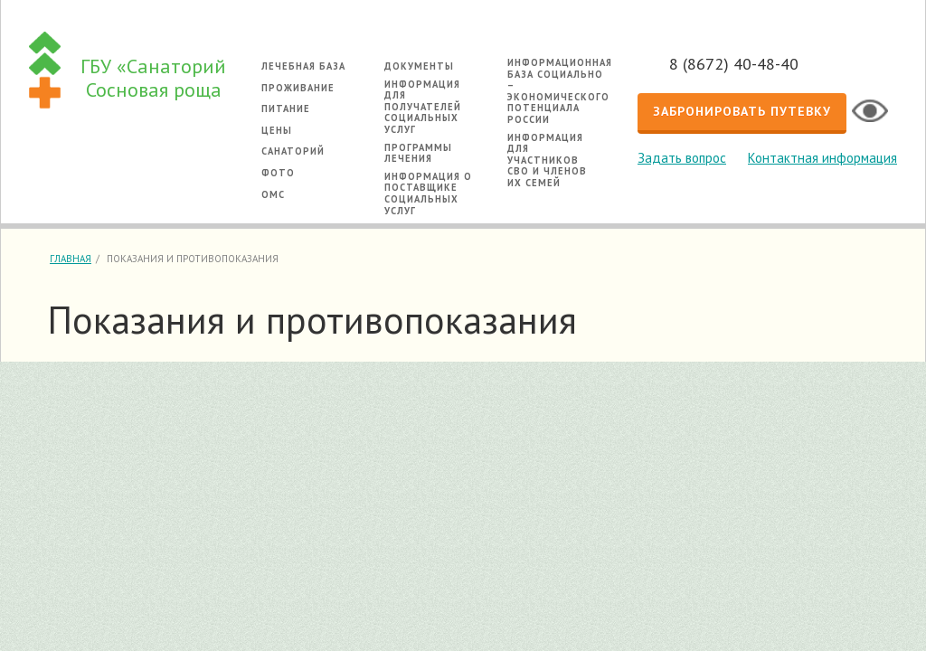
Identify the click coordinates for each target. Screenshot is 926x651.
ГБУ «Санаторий (153, 78)
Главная (70, 258)
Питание (285, 108)
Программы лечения (418, 153)
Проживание (298, 87)
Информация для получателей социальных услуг (422, 107)
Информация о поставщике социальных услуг (428, 193)
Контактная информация (822, 157)
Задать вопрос (682, 157)
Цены (276, 130)
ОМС (273, 194)
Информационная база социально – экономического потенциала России (559, 91)
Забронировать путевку (742, 111)
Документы (419, 66)
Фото (278, 172)
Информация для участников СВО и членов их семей (547, 160)
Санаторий (293, 151)
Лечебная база (303, 66)
